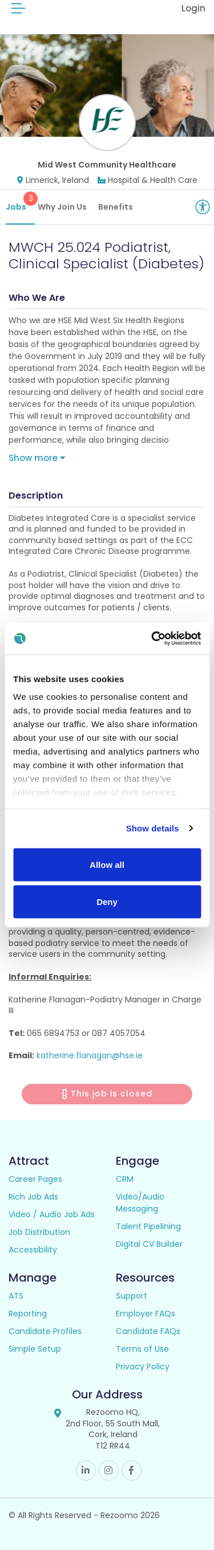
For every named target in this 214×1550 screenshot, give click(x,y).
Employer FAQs (145, 1313)
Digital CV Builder (149, 1244)
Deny (107, 902)
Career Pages (35, 1179)
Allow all (107, 864)
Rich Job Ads (33, 1196)
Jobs (20, 202)
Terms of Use (142, 1349)
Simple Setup (35, 1349)
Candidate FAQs (148, 1331)
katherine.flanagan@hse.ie (90, 1055)
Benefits (115, 207)
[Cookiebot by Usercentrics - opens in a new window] (152, 638)
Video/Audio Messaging (140, 1202)
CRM (125, 1179)
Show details (152, 828)
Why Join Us (62, 207)
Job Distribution (39, 1232)
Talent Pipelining (148, 1226)
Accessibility (33, 1249)
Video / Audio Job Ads (52, 1214)
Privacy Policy (142, 1366)
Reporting (28, 1313)
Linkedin (86, 1470)
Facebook (132, 1470)
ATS (16, 1296)
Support (131, 1296)
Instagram (109, 1470)
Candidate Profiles (45, 1331)
